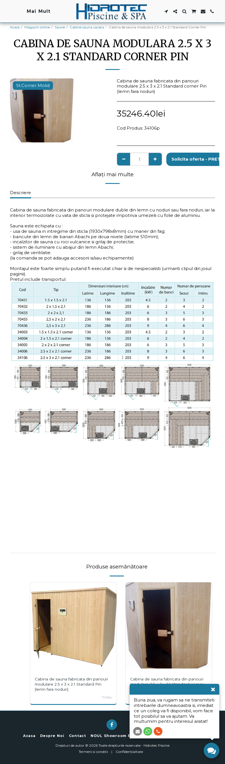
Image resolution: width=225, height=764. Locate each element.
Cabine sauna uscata (87, 27)
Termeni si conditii (93, 752)
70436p (106, 697)
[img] (73, 625)
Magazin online (37, 27)
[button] (166, 11)
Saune (60, 27)
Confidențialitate (129, 752)
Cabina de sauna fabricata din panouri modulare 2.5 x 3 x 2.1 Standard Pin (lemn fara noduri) (67, 684)
